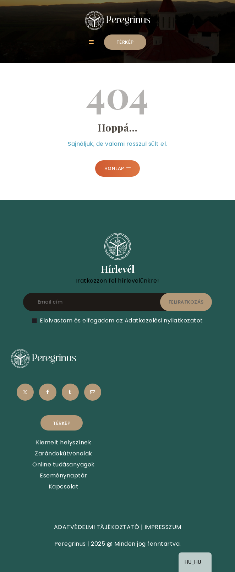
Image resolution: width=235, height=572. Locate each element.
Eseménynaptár (63, 475)
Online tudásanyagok (63, 464)
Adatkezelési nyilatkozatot (164, 320)
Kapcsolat (64, 486)
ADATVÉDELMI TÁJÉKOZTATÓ (97, 527)
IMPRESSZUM (162, 527)
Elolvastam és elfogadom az (121, 320)
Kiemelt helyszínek (63, 442)
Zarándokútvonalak (63, 453)
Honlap (114, 168)
